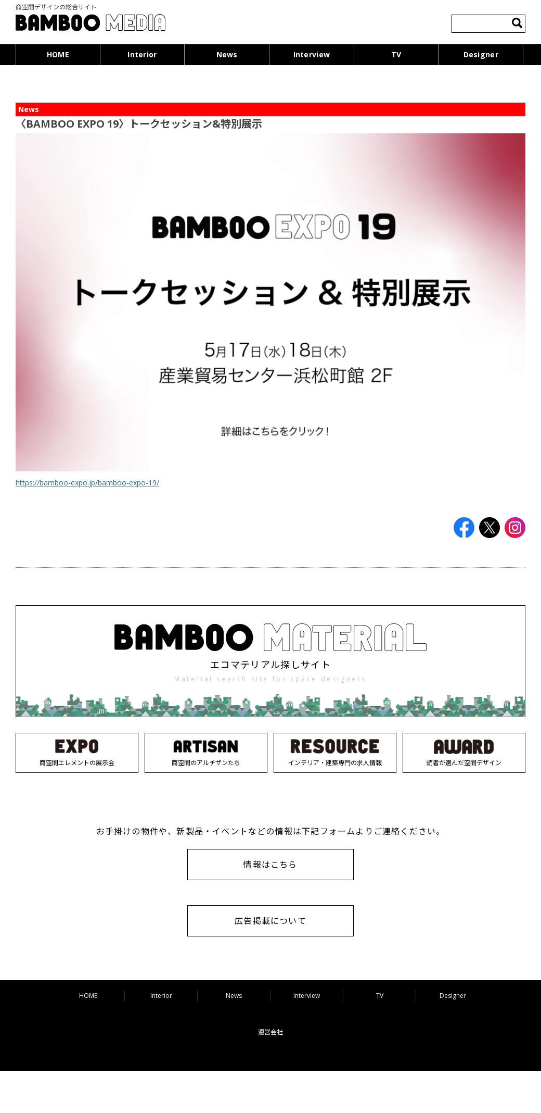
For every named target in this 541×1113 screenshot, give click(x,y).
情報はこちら (270, 864)
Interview (311, 54)
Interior (142, 54)
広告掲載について (270, 921)
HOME (58, 54)
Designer (480, 54)
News (227, 54)
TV (396, 54)
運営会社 (270, 1032)
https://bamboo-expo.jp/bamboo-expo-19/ (87, 482)
